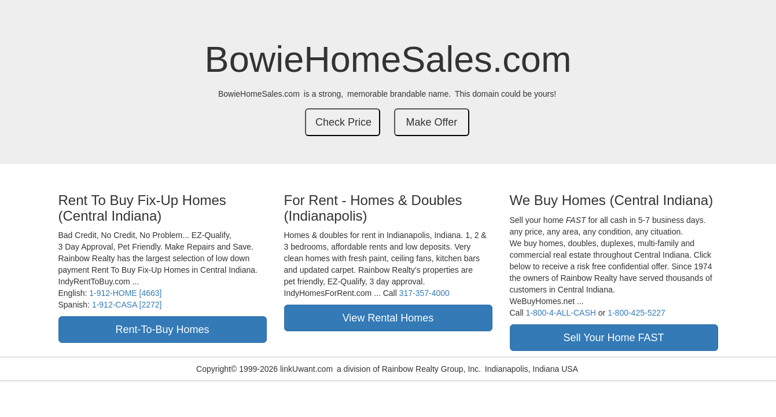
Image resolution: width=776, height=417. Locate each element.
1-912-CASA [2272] (127, 304)
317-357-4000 (424, 293)
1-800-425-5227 (636, 312)
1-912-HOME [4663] (125, 293)
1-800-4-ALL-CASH (561, 312)
